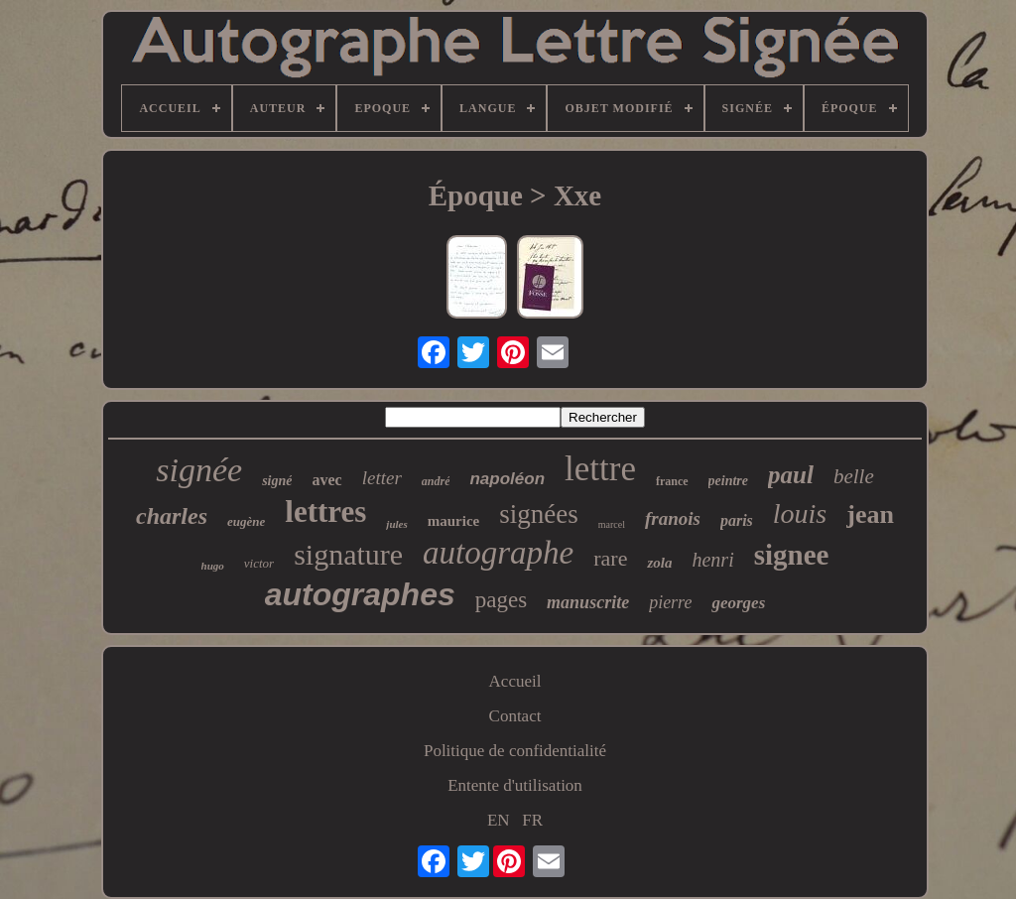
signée (199, 469)
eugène (246, 521)
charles (171, 516)
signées (538, 514)
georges (738, 602)
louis (799, 513)
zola (659, 563)
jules (396, 524)
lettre (600, 469)
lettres (325, 511)
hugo (212, 566)
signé (277, 480)
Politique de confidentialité (515, 750)
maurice (453, 521)
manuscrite (588, 602)
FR (532, 820)
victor (259, 563)
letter (382, 477)
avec (326, 479)
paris (736, 520)
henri (712, 560)
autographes (360, 594)
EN (498, 820)
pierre (670, 602)
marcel (611, 524)
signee (791, 555)
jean (870, 514)
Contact (515, 715)
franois (672, 518)
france (672, 481)
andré (436, 481)
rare (610, 558)
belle (853, 476)
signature (348, 554)
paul (791, 474)
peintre (728, 480)
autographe (498, 553)
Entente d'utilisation (514, 785)
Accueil (515, 681)
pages (501, 599)
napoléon (507, 478)
